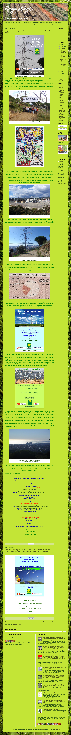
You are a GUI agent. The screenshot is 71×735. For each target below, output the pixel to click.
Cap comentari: (22, 543)
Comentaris (62, 128)
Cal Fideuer (62, 86)
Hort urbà (61, 102)
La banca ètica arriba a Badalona (51, 692)
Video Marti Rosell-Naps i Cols (62, 117)
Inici (30, 621)
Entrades (61, 126)
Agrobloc (61, 161)
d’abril (62, 48)
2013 (60, 44)
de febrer (63, 67)
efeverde (61, 120)
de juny (62, 46)
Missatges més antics (48, 621)
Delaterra (61, 97)
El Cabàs (61, 100)
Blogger (58, 729)
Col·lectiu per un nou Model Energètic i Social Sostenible (62, 90)
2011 (60, 73)
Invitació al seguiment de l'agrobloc (51, 709)
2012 (60, 71)
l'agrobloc (18, 9)
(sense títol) (40, 715)
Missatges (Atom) (17, 624)
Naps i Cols (62, 108)
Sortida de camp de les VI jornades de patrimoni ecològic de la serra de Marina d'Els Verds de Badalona (54, 685)
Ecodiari (61, 99)
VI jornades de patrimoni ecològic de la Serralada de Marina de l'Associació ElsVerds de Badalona (54, 701)
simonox (43, 729)
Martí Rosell (62, 107)
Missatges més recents (10, 621)
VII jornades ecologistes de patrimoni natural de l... (63, 54)
